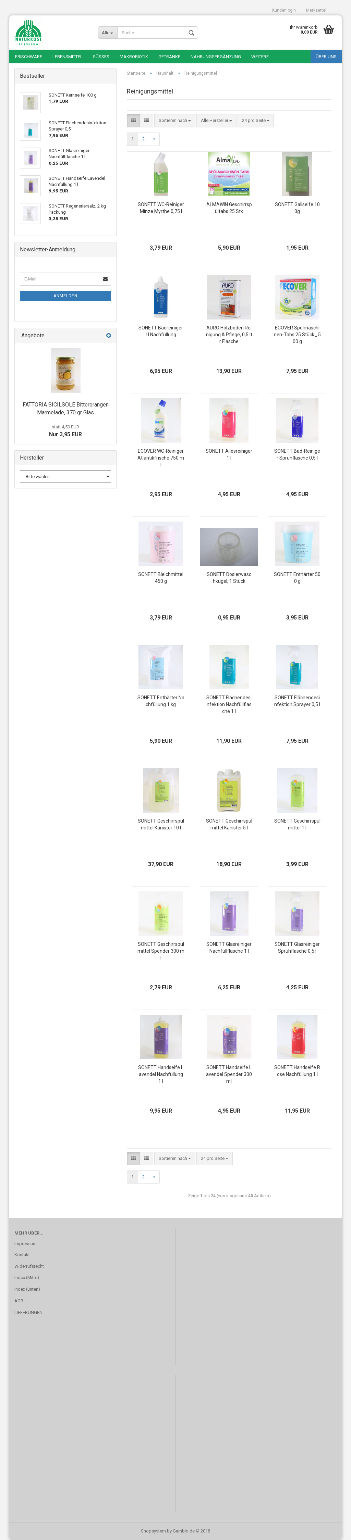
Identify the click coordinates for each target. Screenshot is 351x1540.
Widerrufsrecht (29, 1266)
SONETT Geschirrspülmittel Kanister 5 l (229, 824)
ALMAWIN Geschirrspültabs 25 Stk (229, 208)
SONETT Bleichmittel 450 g (160, 578)
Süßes (101, 56)
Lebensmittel (67, 56)
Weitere (260, 56)
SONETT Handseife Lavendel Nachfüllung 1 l (160, 1074)
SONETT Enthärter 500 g (297, 578)
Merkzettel (316, 10)
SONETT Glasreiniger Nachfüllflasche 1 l (229, 947)
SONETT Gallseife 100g (297, 208)
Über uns (326, 56)
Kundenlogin (284, 10)
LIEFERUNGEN (28, 1312)
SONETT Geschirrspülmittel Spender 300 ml (160, 951)
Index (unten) (27, 1289)
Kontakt (22, 1254)
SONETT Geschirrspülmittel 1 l (297, 824)
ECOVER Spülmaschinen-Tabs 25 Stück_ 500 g (297, 334)
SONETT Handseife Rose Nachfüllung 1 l (297, 1071)
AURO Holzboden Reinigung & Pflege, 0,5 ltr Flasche (229, 334)
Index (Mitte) (26, 1277)
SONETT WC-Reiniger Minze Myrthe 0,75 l (161, 208)
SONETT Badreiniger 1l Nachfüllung (160, 331)
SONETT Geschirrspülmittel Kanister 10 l (161, 824)
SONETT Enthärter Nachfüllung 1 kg (160, 701)
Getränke (169, 56)
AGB (18, 1300)
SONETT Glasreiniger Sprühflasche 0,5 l (297, 947)
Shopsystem (153, 1530)
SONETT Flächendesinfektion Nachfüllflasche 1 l (229, 704)
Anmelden (65, 295)
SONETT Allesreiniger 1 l (229, 454)
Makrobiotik (134, 56)
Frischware (28, 56)
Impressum (25, 1243)
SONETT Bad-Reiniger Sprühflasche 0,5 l (297, 454)
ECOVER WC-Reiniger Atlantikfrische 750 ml (160, 457)
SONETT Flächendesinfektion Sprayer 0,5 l (297, 701)
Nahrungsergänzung (216, 56)
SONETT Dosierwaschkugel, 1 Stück (229, 578)
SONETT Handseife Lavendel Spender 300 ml (229, 1074)
